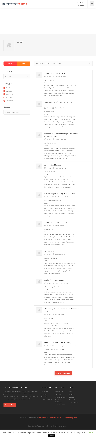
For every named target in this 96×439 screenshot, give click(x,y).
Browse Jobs (9, 414)
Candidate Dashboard (58, 410)
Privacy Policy (73, 411)
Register (81, 5)
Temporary (9, 101)
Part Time (9, 97)
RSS (23, 63)
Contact (71, 406)
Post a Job (44, 400)
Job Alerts (58, 403)
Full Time (9, 91)
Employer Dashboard (44, 404)
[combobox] (17, 112)
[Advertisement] (48, 21)
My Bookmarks (60, 414)
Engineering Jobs (70, 426)
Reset (10, 63)
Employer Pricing (46, 408)
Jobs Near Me (43, 426)
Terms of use (73, 409)
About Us (72, 403)
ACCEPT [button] (51, 436)
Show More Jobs (63, 382)
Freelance (9, 88)
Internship (9, 94)
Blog (70, 400)
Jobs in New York (56, 426)
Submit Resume (60, 406)
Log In (80, 2)
